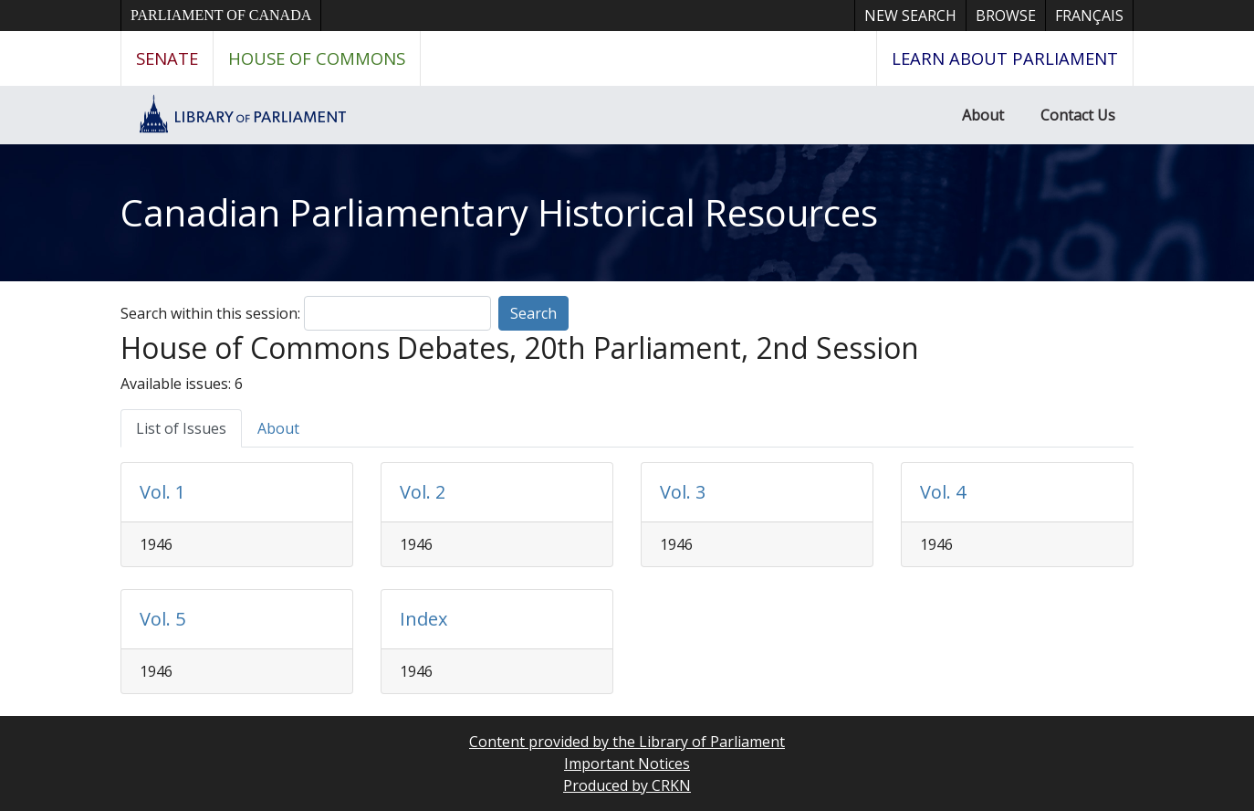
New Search (910, 15)
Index (423, 618)
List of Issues (181, 428)
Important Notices (627, 763)
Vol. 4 (943, 491)
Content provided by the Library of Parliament (627, 742)
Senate (167, 58)
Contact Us (1077, 115)
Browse (1006, 15)
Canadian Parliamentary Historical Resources (499, 212)
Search (533, 313)
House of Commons (316, 58)
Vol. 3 (682, 491)
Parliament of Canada (221, 15)
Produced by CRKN (627, 785)
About (983, 115)
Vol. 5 (162, 618)
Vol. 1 (162, 491)
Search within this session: (210, 313)
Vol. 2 (422, 491)
